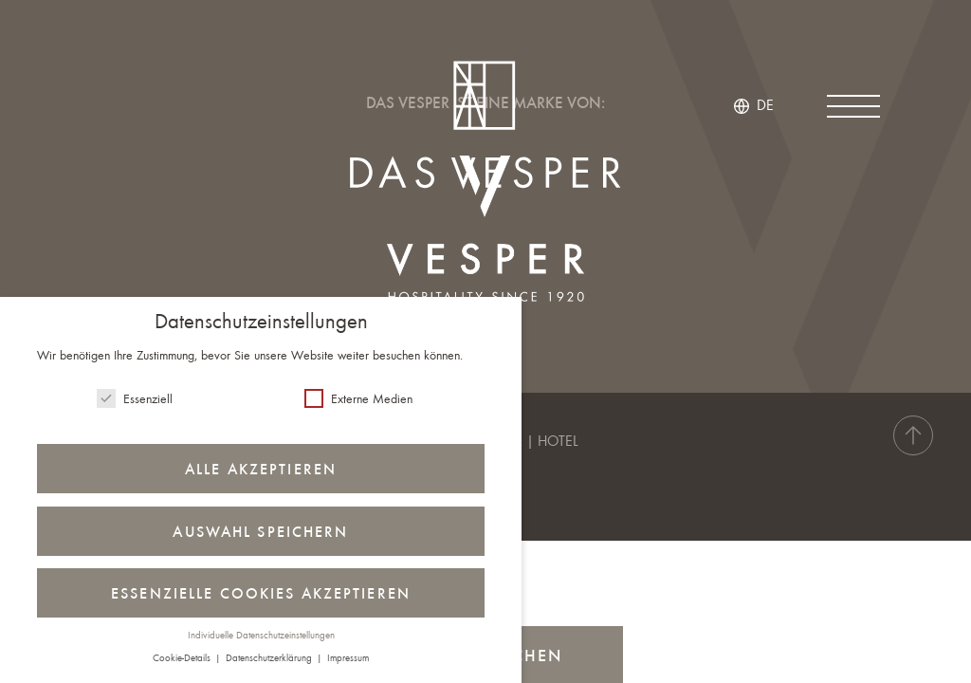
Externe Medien (358, 398)
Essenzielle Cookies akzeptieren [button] (261, 594)
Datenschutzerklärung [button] (270, 659)
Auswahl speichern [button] (260, 533)
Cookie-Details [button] (183, 659)
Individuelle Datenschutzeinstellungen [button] (261, 636)
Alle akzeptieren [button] (261, 470)
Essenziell (135, 398)
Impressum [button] (348, 659)
